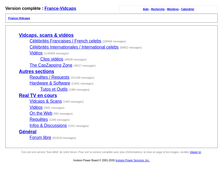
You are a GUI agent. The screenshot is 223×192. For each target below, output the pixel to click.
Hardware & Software (50, 83)
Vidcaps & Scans (46, 101)
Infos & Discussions (48, 125)
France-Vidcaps (60, 8)
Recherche (158, 9)
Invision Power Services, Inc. (133, 160)
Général (28, 131)
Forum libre (40, 137)
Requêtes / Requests (49, 77)
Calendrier (187, 9)
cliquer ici (195, 152)
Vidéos (36, 53)
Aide (146, 9)
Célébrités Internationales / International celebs (74, 47)
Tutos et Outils (54, 89)
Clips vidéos (51, 59)
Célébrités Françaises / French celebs (65, 41)
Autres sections (36, 71)
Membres (173, 9)
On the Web (41, 113)
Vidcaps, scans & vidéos (46, 35)
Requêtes (39, 119)
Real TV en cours (38, 95)
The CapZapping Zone (51, 65)
